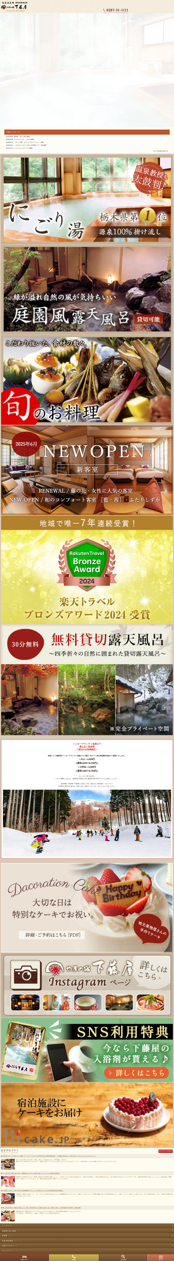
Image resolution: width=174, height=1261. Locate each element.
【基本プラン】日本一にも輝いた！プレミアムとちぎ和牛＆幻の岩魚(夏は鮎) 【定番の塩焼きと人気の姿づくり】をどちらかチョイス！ (49, 1156)
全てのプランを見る (165, 1151)
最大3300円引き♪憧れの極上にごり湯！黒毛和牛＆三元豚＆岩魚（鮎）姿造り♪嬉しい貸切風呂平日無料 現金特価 (41, 1208)
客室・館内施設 (87, 1240)
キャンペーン (87, 1250)
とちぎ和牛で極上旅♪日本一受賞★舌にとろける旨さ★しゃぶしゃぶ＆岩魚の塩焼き (31, 1173)
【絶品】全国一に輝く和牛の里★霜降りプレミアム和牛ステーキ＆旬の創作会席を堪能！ (33, 1190)
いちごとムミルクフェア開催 (23, 148)
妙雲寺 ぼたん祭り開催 (22, 136)
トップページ (87, 1225)
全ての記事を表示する (160, 151)
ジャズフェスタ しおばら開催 (24, 139)
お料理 (87, 1235)
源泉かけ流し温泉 (87, 1230)
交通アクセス (87, 1245)
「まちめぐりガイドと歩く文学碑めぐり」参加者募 (30, 145)
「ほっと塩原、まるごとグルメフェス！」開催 (29, 142)
